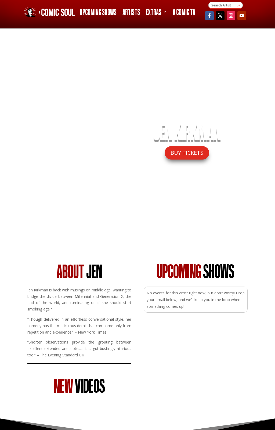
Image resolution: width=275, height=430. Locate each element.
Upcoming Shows (98, 13)
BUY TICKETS (187, 152)
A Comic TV (184, 13)
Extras (153, 13)
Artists (131, 13)
